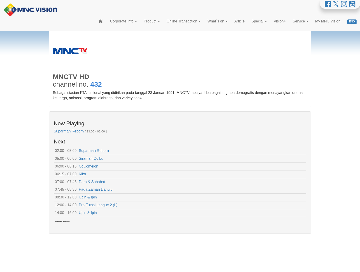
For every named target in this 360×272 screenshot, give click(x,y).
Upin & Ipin (88, 197)
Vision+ (280, 21)
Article (239, 21)
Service (300, 21)
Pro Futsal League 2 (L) (98, 205)
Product (152, 21)
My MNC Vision (327, 21)
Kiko (82, 174)
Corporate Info (123, 21)
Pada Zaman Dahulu (95, 189)
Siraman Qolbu (91, 158)
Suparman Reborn (69, 131)
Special (259, 21)
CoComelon (88, 166)
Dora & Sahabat (92, 182)
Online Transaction (184, 21)
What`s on (217, 21)
